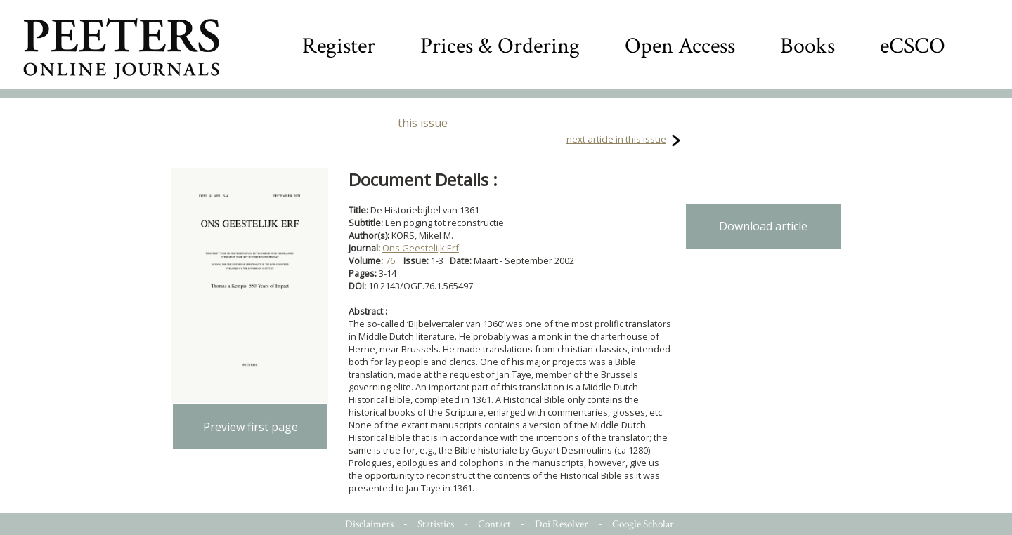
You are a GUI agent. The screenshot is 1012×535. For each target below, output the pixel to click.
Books (807, 46)
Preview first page (250, 427)
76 (390, 260)
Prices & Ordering (500, 46)
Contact (494, 524)
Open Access (680, 46)
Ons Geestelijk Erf (420, 248)
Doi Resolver (561, 524)
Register (338, 46)
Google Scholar (643, 524)
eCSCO (912, 46)
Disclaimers (369, 524)
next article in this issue (616, 139)
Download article (763, 226)
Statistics (435, 524)
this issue (423, 123)
